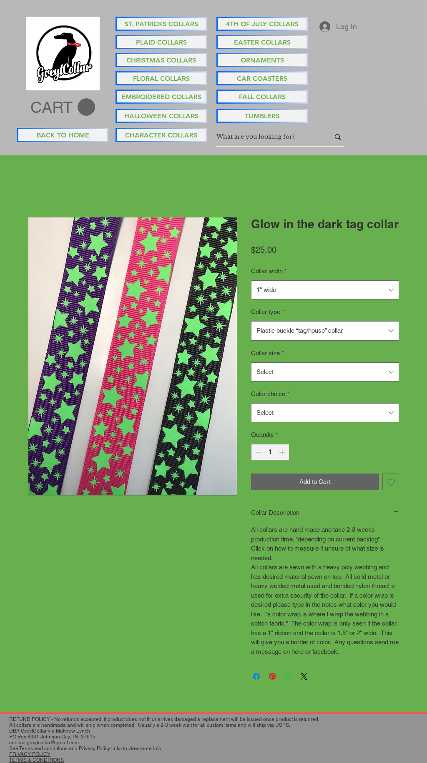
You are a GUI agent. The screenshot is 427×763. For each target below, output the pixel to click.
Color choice (270, 393)
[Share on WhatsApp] (288, 676)
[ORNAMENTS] (262, 60)
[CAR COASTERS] (262, 78)
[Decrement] (258, 452)
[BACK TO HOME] (62, 135)
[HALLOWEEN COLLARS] (161, 116)
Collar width (269, 270)
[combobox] (325, 289)
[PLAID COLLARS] (161, 42)
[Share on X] (304, 676)
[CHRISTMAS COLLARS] (161, 60)
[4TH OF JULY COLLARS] (262, 24)
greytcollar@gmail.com (53, 743)
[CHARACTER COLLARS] (161, 135)
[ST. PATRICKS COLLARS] (161, 24)
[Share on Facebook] (256, 676)
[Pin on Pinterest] (272, 676)
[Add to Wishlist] (390, 482)
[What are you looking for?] (266, 137)
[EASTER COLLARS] (262, 42)
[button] (62, 107)
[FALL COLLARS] (262, 97)
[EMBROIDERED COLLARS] (161, 97)
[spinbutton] (270, 452)
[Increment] (283, 452)
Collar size (267, 353)
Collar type (267, 311)
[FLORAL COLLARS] (161, 78)
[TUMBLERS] (262, 116)
